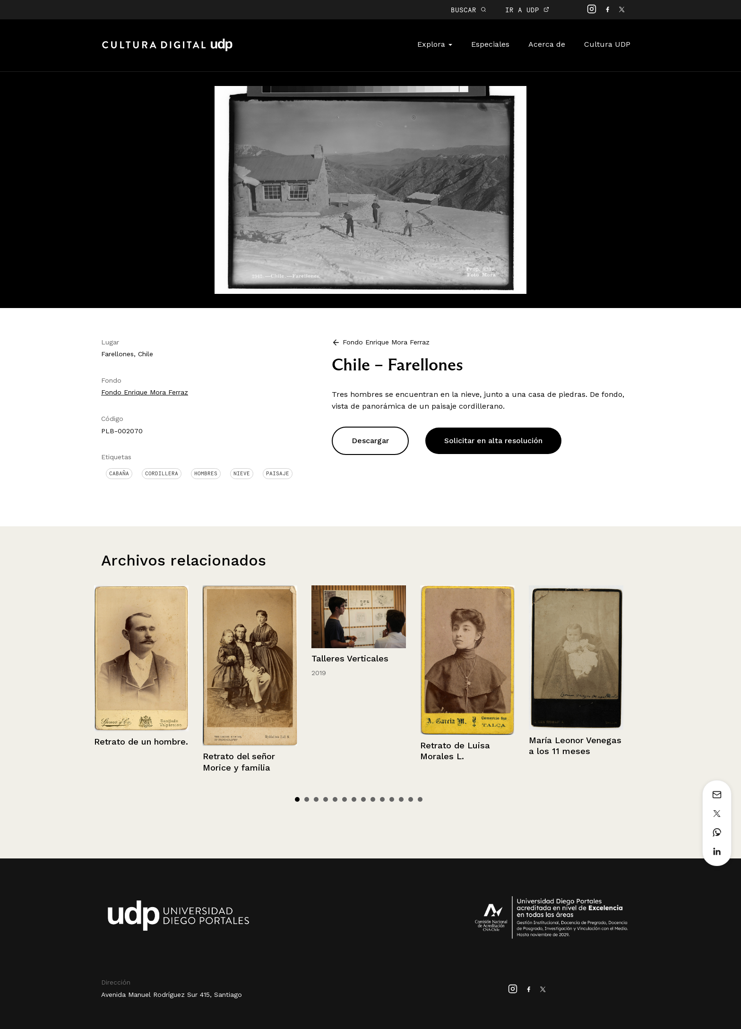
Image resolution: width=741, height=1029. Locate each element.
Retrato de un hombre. (141, 741)
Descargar (370, 440)
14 (420, 799)
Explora (434, 44)
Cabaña (119, 473)
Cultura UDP (607, 44)
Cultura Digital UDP (167, 50)
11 (391, 799)
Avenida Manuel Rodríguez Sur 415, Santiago (171, 994)
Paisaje (277, 473)
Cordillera (161, 473)
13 (410, 799)
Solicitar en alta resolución (493, 440)
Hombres (205, 473)
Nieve (241, 473)
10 (382, 799)
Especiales (490, 44)
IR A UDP (527, 10)
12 (401, 799)
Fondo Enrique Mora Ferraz (144, 392)
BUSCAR (468, 10)
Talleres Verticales (349, 658)
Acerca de (546, 44)
